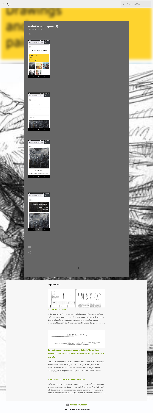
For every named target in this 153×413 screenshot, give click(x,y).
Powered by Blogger (76, 405)
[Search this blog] (138, 4)
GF (9, 4)
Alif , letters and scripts (57, 309)
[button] (29, 34)
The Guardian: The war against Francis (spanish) (66, 379)
